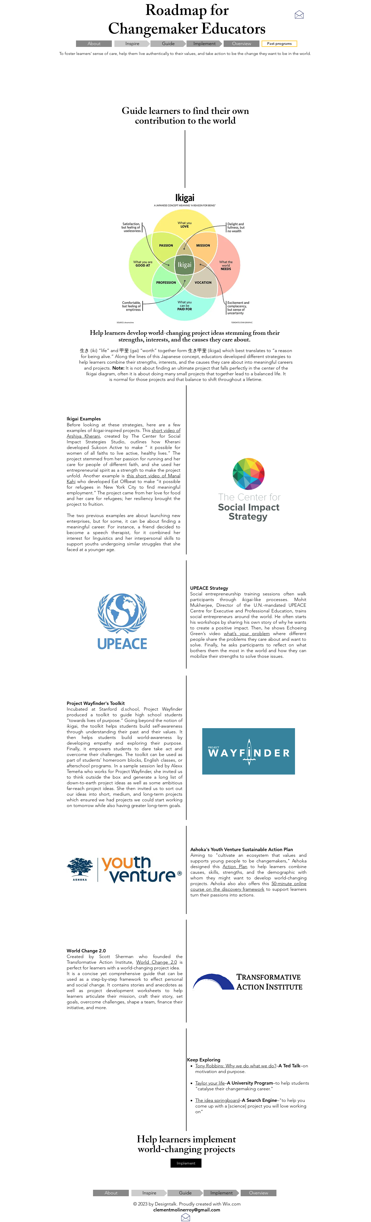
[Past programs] (279, 43)
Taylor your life (210, 1083)
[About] (94, 43)
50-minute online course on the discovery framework (248, 886)
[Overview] (241, 43)
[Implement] (204, 43)
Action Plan (235, 866)
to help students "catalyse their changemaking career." (252, 1086)
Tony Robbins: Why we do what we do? (235, 1066)
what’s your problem (247, 633)
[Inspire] (132, 43)
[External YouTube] (124, 1089)
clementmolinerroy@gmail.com (186, 1210)
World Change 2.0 (156, 962)
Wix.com (232, 1204)
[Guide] (168, 43)
